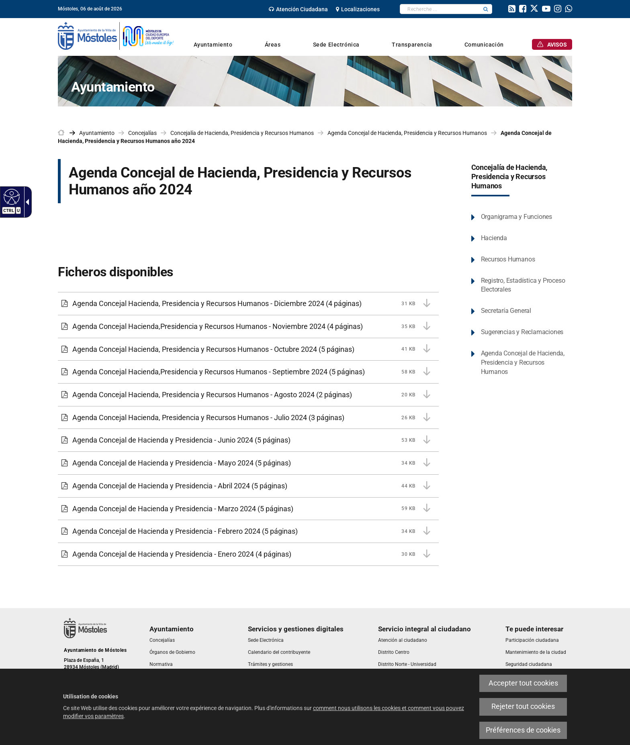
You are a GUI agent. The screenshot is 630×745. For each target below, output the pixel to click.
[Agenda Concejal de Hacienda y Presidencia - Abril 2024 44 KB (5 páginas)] (248, 486)
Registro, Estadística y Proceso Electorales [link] (523, 285)
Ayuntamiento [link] (97, 133)
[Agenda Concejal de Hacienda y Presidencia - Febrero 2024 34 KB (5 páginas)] (248, 531)
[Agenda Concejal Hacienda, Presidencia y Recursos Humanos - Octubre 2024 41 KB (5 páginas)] (248, 349)
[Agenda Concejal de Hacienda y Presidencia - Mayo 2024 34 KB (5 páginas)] (248, 463)
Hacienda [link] (494, 238)
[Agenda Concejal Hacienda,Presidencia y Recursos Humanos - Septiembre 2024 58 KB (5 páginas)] (248, 372)
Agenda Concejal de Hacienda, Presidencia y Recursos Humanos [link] (407, 133)
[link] (298, 9)
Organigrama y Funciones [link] (516, 216)
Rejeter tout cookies (523, 706)
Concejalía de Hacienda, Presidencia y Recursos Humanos (509, 176)
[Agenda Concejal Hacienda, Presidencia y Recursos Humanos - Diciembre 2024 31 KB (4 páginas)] (248, 303)
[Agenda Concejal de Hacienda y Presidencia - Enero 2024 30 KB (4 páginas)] (248, 554)
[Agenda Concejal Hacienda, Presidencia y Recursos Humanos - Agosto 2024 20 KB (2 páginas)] (248, 395)
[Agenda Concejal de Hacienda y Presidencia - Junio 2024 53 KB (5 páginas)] (248, 440)
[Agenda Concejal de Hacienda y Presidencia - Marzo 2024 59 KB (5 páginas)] (248, 509)
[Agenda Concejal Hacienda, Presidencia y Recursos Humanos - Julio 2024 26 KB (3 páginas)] (248, 417)
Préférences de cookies (523, 730)
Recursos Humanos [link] (508, 259)
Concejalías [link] (142, 133)
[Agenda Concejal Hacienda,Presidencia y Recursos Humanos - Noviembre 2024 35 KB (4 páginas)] (248, 326)
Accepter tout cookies (523, 683)
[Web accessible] (10, 196)
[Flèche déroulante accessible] (25, 202)
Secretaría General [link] (506, 310)
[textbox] (440, 9)
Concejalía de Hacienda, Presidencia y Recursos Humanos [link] (242, 133)
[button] (485, 9)
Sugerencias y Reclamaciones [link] (522, 332)
